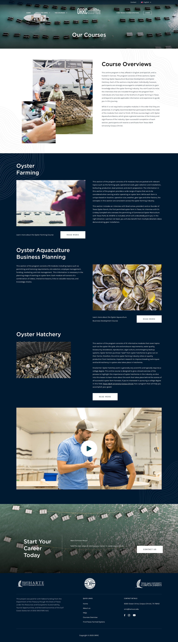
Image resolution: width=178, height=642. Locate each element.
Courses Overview (90, 617)
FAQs (85, 613)
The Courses (60, 13)
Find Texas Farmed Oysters (127, 13)
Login (147, 13)
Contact (133, 2)
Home (28, 13)
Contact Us (149, 549)
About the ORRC (41, 13)
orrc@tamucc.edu (131, 609)
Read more (73, 235)
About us (86, 608)
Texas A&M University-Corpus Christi (118, 384)
